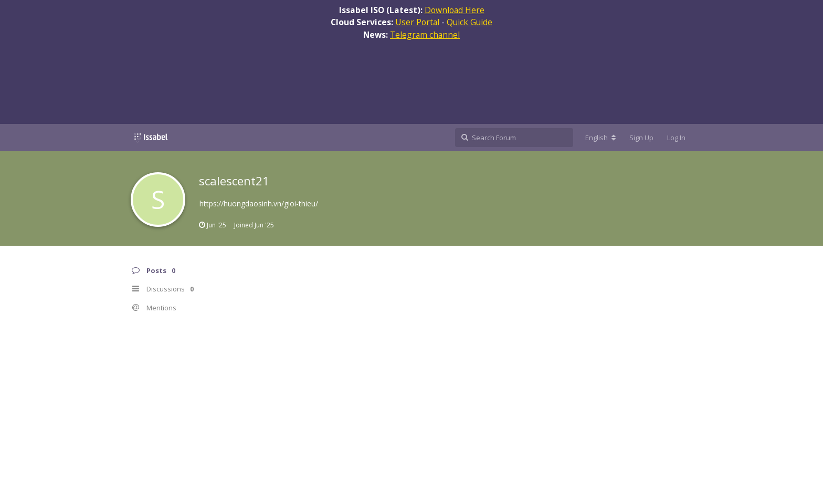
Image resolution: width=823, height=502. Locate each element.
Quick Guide (469, 22)
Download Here (454, 10)
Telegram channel (425, 34)
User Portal (417, 22)
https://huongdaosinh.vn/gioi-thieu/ (258, 203)
